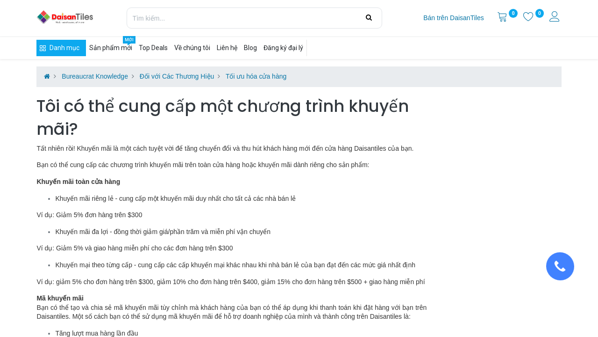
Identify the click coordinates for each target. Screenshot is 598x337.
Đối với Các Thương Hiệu (177, 76)
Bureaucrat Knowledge (95, 76)
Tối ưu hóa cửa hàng (256, 76)
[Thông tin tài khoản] (555, 18)
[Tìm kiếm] (368, 17)
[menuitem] (453, 18)
